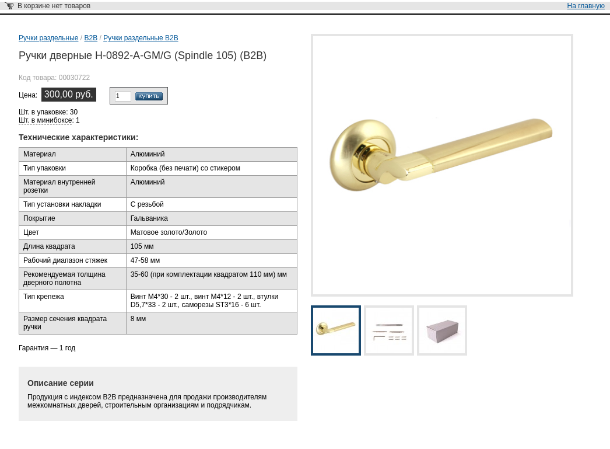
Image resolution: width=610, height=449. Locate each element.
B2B (90, 38)
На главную (586, 6)
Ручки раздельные (48, 38)
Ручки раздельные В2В (140, 38)
